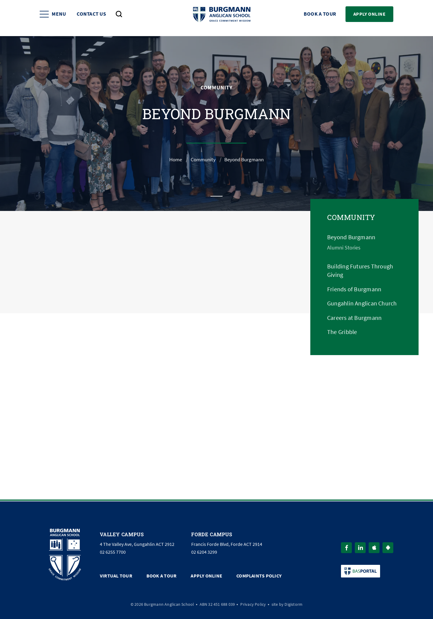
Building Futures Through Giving (360, 271)
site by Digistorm (287, 602)
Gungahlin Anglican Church (362, 303)
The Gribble (342, 332)
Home (173, 159)
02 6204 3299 (204, 551)
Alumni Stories (344, 247)
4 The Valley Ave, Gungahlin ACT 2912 (137, 543)
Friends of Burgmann (354, 289)
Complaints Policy (258, 574)
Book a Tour (320, 18)
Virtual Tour (116, 574)
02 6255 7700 (113, 551)
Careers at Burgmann (354, 318)
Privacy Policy (253, 602)
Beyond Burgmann (351, 237)
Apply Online (369, 18)
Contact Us (91, 18)
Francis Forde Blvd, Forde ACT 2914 (226, 543)
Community (202, 159)
